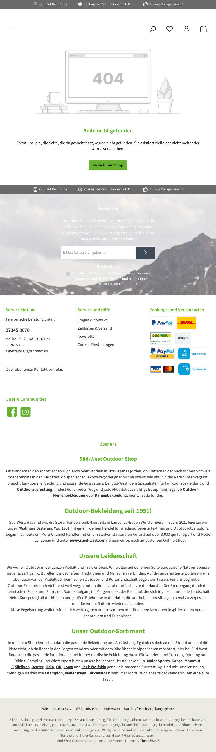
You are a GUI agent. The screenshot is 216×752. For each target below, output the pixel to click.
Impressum (111, 708)
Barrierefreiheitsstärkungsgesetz (149, 708)
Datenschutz (62, 708)
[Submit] (145, 252)
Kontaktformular (48, 369)
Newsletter (87, 336)
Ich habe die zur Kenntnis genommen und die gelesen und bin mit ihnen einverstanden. (111, 278)
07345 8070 (18, 330)
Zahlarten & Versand (95, 328)
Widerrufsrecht (87, 708)
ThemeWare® (149, 740)
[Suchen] (153, 43)
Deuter (38, 667)
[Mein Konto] (186, 43)
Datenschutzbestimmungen (111, 273)
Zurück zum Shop (108, 180)
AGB (106, 278)
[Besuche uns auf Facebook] (12, 412)
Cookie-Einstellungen (96, 345)
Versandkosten (85, 719)
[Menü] (13, 43)
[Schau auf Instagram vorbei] (25, 412)
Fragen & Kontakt (92, 320)
